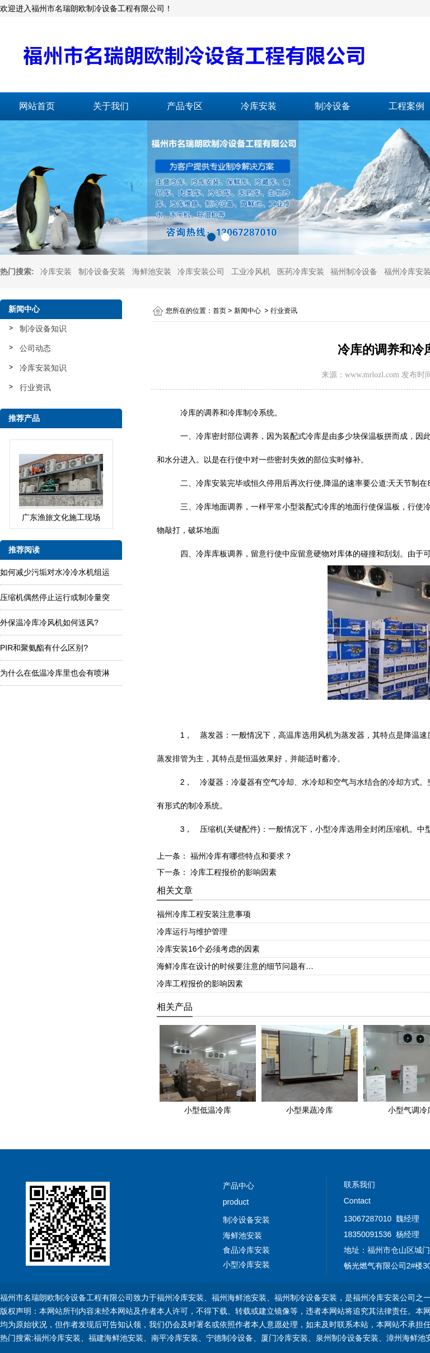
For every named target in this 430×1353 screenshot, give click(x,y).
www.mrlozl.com (372, 375)
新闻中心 (247, 311)
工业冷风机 (250, 271)
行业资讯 (35, 387)
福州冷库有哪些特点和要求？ (240, 855)
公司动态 (35, 348)
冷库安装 (259, 106)
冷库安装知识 (43, 367)
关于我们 (111, 106)
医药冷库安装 (300, 271)
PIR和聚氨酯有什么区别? (44, 647)
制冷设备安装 (101, 271)
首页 (219, 311)
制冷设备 (332, 106)
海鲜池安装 (151, 271)
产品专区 (185, 106)
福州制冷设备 (353, 271)
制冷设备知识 (43, 328)
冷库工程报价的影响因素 (232, 872)
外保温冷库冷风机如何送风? (49, 622)
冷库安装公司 (201, 271)
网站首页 (37, 106)
